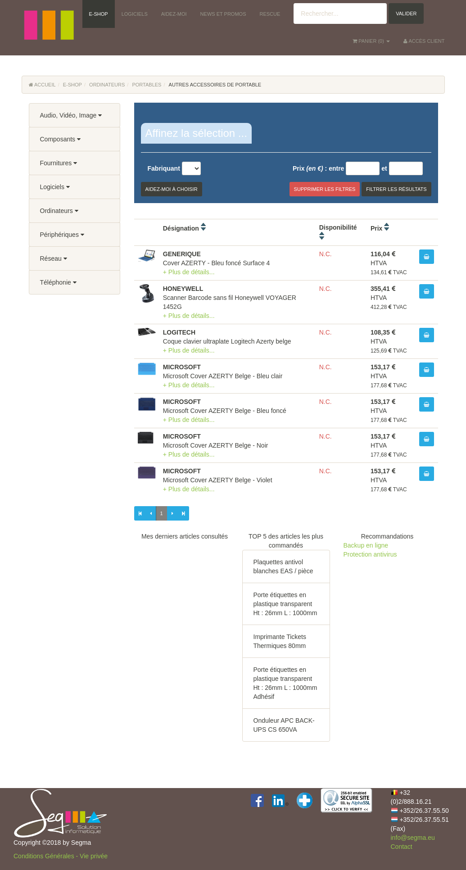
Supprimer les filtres (325, 189)
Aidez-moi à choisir (171, 189)
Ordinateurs (107, 84)
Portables (146, 84)
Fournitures (58, 163)
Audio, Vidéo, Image (71, 115)
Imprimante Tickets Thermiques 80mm (279, 641)
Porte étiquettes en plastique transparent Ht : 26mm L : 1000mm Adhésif (285, 683)
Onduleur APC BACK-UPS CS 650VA (284, 725)
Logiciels (55, 186)
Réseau (53, 258)
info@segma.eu (413, 837)
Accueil (42, 84)
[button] (48, 13)
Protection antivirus (370, 554)
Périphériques (62, 234)
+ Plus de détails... (189, 272)
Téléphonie (58, 282)
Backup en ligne (366, 545)
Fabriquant (164, 168)
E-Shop (72, 84)
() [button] (371, 41)
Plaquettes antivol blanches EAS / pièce (283, 566)
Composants (60, 139)
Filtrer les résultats (396, 189)
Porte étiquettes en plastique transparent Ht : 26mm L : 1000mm (285, 603)
